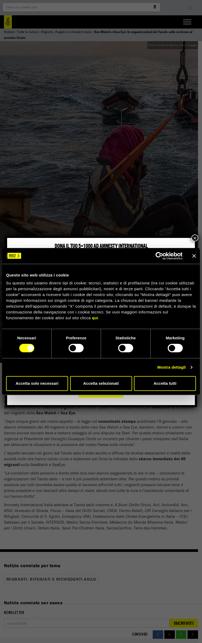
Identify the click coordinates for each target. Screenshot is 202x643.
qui (95, 318)
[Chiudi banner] (194, 256)
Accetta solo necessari (37, 383)
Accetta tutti (164, 383)
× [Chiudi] (195, 237)
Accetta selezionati (101, 383)
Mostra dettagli (171, 367)
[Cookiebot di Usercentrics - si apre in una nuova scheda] (159, 256)
